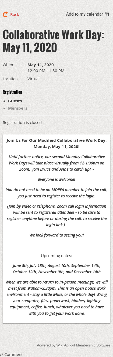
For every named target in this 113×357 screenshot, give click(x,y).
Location (10, 78)
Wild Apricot (65, 345)
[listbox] (88, 14)
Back (14, 14)
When (8, 64)
